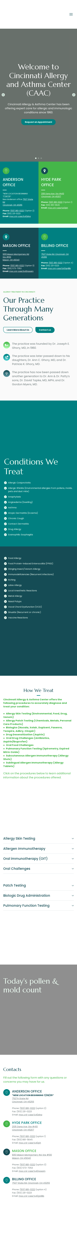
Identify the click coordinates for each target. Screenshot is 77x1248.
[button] (38, 122)
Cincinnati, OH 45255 (12, 205)
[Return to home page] (20, 14)
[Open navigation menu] (71, 14)
